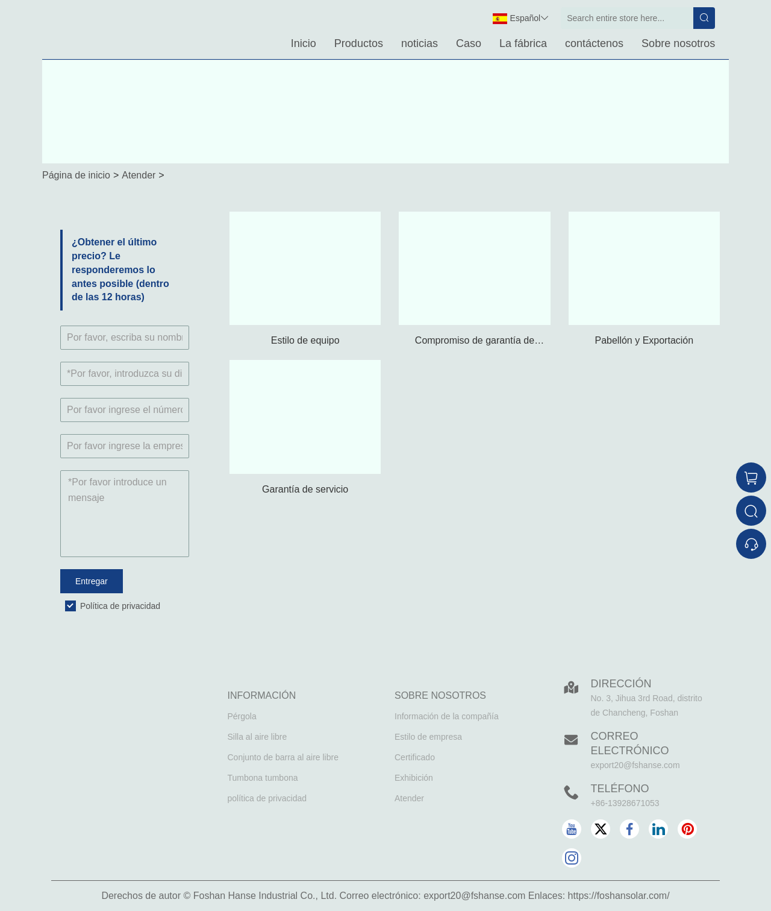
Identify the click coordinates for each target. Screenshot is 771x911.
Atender (138, 175)
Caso (468, 43)
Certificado (415, 757)
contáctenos (594, 43)
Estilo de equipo (305, 340)
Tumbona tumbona (263, 778)
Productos (358, 43)
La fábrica (523, 43)
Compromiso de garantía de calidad (474, 341)
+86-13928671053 (625, 803)
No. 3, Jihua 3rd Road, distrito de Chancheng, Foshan (646, 705)
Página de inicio (76, 175)
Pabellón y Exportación (644, 340)
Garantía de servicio (305, 489)
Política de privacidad (120, 606)
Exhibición (414, 778)
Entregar (91, 581)
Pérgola (242, 716)
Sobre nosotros (678, 43)
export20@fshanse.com (635, 765)
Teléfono (620, 789)
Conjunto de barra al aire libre (283, 757)
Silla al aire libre (257, 737)
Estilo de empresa (428, 737)
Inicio (303, 43)
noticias (419, 43)
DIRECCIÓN (621, 684)
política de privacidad (267, 798)
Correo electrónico (630, 743)
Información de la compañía (447, 716)
